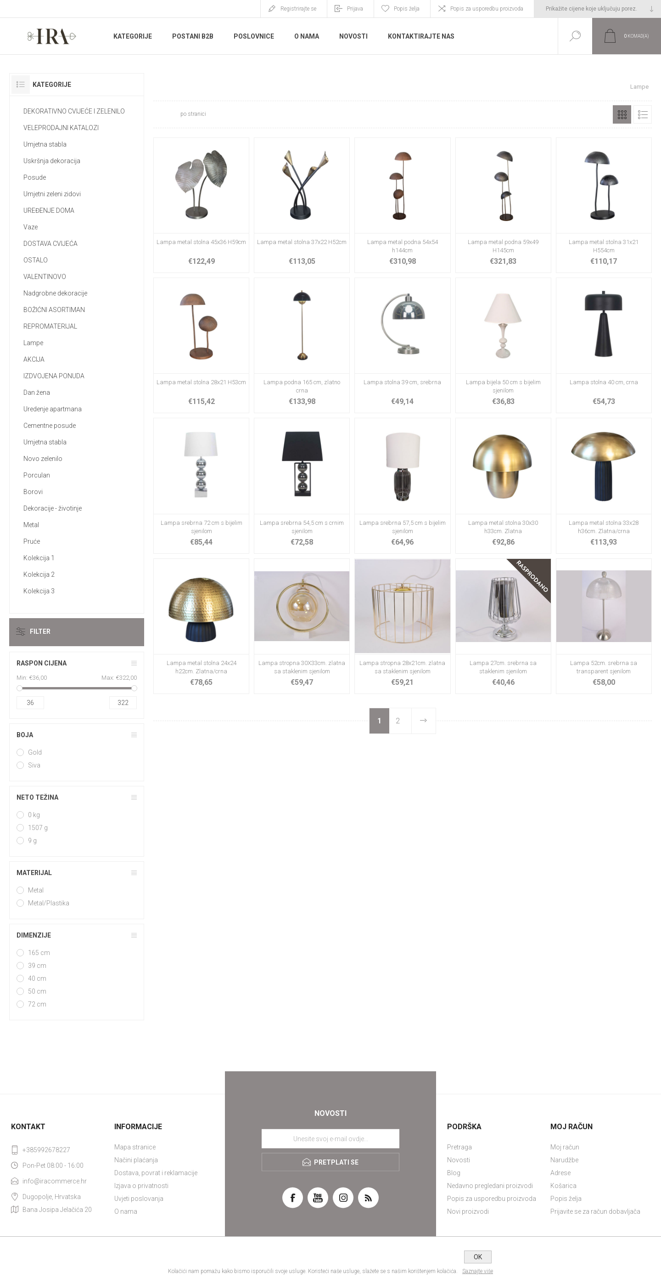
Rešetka (622, 114)
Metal (31, 525)
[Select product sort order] (269, 114)
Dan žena (36, 392)
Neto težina (37, 797)
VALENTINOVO (44, 276)
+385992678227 (46, 1150)
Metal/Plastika (48, 903)
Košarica (563, 1185)
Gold (35, 752)
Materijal (34, 872)
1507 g (38, 827)
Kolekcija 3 (39, 591)
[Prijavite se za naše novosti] (330, 1139)
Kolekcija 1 (39, 558)
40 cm (37, 978)
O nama (125, 1211)
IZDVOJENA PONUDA (53, 376)
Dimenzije (34, 935)
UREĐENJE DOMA (48, 210)
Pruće (31, 541)
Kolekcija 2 (39, 574)
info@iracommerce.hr (54, 1181)
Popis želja (566, 1198)
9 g (32, 840)
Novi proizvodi (468, 1211)
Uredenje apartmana (52, 409)
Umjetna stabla (45, 144)
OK (478, 1257)
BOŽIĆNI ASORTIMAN (54, 309)
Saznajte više (477, 1271)
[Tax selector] (597, 8)
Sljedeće (423, 720)
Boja (25, 735)
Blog (453, 1173)
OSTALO (35, 260)
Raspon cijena (42, 663)
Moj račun (564, 1147)
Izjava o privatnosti (141, 1185)
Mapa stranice (135, 1147)
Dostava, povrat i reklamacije (155, 1173)
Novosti (458, 1160)
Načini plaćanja (136, 1160)
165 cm (39, 952)
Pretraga (459, 1147)
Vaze (30, 227)
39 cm (37, 965)
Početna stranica (588, 86)
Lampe (33, 343)
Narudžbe (564, 1160)
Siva (34, 765)
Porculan (36, 475)
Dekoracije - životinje (52, 508)
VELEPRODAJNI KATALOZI (61, 127)
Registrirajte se (298, 9)
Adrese (560, 1173)
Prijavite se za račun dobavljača (595, 1211)
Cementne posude (49, 425)
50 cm (37, 991)
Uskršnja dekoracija (51, 161)
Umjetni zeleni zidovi (52, 194)
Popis (642, 114)
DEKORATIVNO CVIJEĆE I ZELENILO (74, 111)
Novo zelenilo (42, 458)
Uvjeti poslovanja (138, 1198)
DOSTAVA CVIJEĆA (50, 243)
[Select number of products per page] (166, 114)
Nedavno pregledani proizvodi (490, 1185)
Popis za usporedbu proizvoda (486, 9)
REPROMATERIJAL (50, 326)
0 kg (34, 815)
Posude (34, 177)
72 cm (37, 1004)
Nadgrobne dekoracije (55, 293)
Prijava (355, 9)
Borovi (33, 491)
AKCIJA (34, 359)
